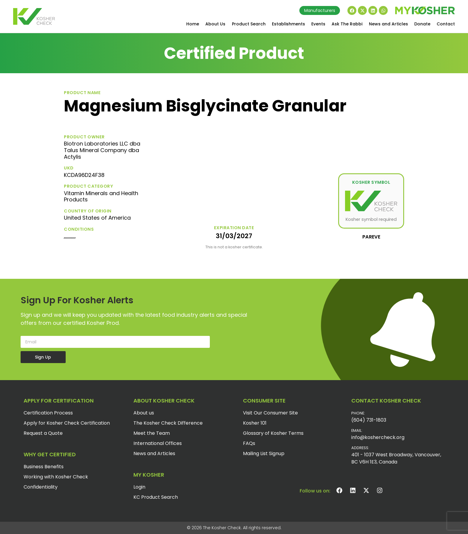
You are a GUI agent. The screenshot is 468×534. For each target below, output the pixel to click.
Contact (446, 24)
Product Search (249, 24)
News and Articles (388, 24)
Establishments (288, 24)
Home (192, 24)
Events (318, 24)
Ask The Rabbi (347, 24)
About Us (215, 24)
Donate (422, 24)
